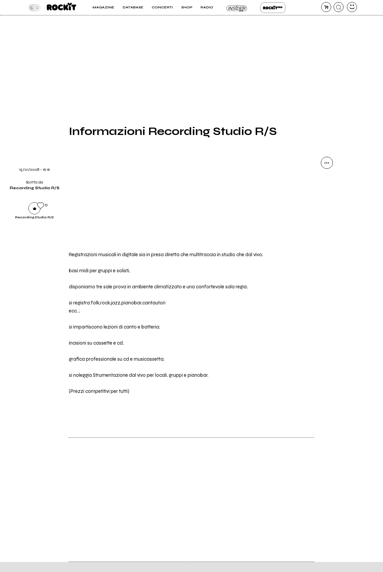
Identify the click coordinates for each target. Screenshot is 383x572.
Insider (236, 8)
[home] (61, 7)
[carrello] (326, 7)
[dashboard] (352, 7)
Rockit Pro (272, 7)
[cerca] (339, 7)
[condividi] (327, 163)
